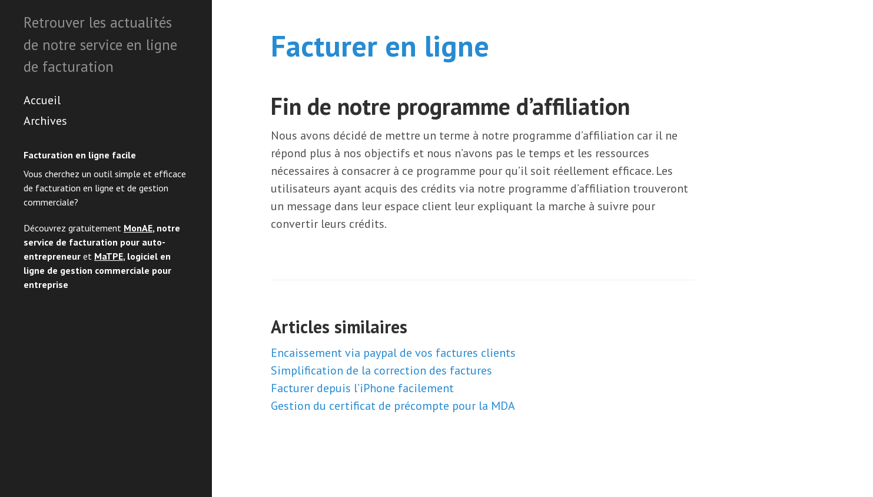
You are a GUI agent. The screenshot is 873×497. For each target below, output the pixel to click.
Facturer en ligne (380, 45)
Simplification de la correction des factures (381, 370)
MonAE (138, 228)
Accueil (42, 100)
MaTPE (108, 256)
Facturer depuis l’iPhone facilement (362, 388)
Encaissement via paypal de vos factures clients (393, 352)
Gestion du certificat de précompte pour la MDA (393, 405)
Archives (45, 120)
